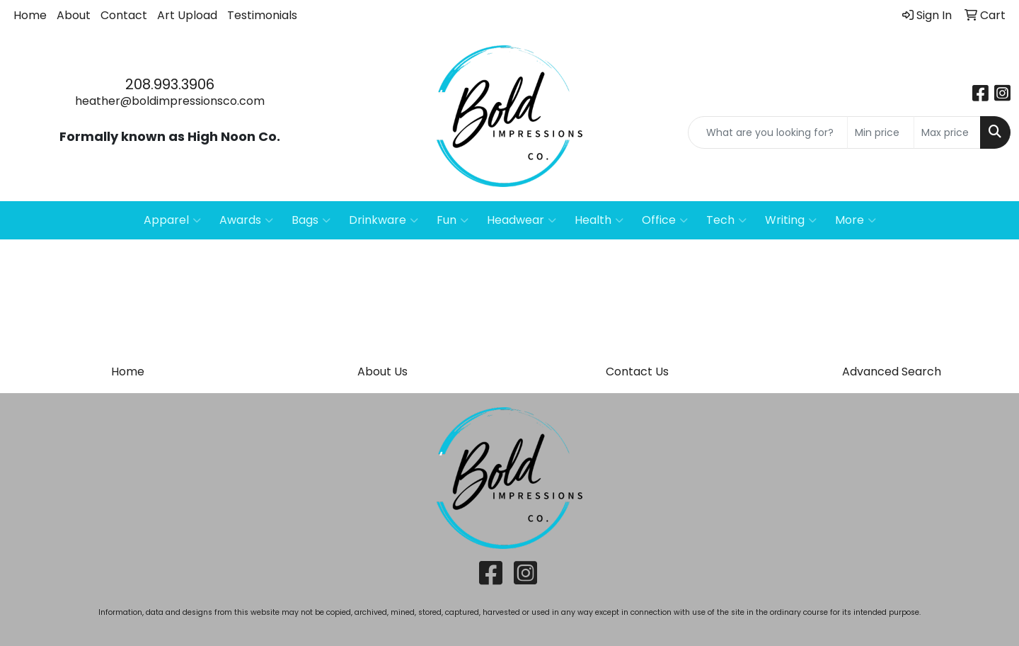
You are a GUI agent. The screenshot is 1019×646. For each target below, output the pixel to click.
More (855, 220)
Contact (123, 15)
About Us (382, 371)
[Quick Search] (768, 132)
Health (599, 220)
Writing (791, 220)
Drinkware (383, 220)
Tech (726, 220)
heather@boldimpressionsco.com (170, 101)
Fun (452, 220)
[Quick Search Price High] (947, 132)
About (74, 15)
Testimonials (262, 15)
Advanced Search (891, 371)
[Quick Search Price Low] (880, 132)
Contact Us (637, 371)
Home (30, 15)
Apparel (172, 220)
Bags (311, 220)
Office (665, 220)
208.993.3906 (169, 84)
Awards (246, 220)
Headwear (521, 220)
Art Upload (187, 15)
